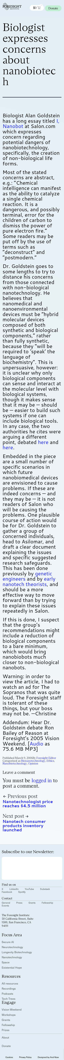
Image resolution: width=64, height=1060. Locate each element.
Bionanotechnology (33, 760)
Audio (36, 743)
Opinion (33, 763)
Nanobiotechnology (15, 763)
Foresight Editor (46, 758)
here (43, 442)
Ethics (50, 760)
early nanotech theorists (29, 581)
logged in (42, 780)
